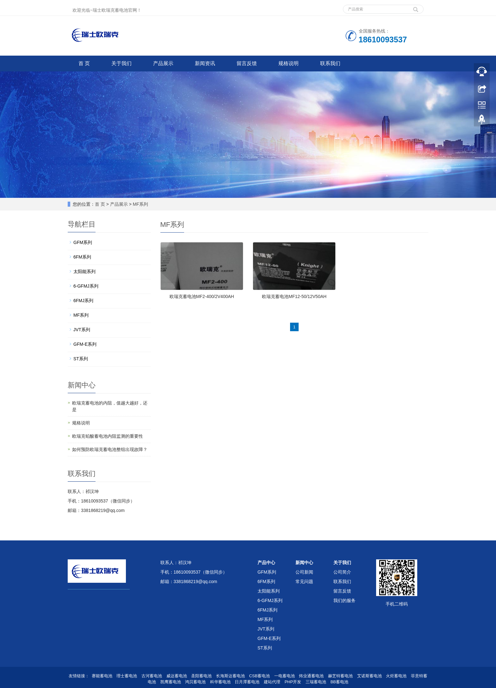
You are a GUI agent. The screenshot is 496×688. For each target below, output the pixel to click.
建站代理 (272, 681)
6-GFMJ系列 (85, 286)
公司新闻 (304, 572)
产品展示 (163, 63)
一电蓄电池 (284, 675)
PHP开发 (293, 681)
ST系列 (80, 358)
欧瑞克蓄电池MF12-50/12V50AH (294, 296)
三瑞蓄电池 (316, 681)
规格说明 (288, 63)
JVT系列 (81, 329)
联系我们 (330, 63)
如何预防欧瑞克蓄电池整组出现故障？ (109, 449)
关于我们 (121, 63)
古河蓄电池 (151, 675)
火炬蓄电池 (396, 675)
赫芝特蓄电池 (340, 675)
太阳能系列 (84, 271)
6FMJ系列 (83, 300)
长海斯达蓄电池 (230, 675)
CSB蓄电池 (259, 675)
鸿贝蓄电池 (195, 681)
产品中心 (266, 562)
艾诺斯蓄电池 (369, 675)
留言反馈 (247, 63)
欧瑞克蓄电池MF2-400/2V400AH (202, 296)
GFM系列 (82, 242)
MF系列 (140, 204)
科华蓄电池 (220, 681)
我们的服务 (344, 600)
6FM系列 (82, 256)
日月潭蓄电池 (247, 681)
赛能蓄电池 (102, 675)
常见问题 (304, 581)
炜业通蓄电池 (311, 675)
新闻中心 (304, 562)
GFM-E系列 (84, 344)
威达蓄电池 (176, 675)
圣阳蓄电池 (201, 675)
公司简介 (342, 572)
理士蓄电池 (126, 675)
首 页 (84, 63)
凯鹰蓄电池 (170, 681)
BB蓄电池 (339, 681)
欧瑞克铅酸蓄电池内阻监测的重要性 (107, 436)
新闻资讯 (205, 63)
